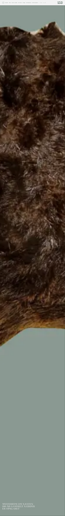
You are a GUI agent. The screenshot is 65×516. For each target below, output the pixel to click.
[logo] (60, 3)
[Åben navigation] (3, 3)
